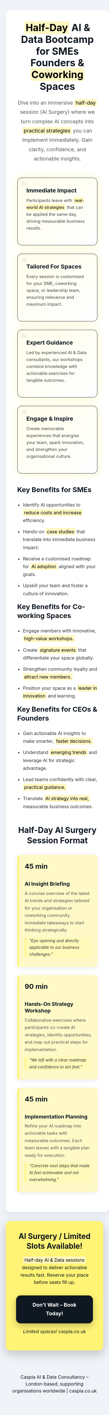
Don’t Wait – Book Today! (55, 1309)
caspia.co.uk (72, 1331)
